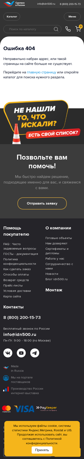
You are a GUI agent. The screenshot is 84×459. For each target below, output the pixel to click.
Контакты (13, 307)
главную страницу (41, 72)
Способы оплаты (16, 274)
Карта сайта (12, 296)
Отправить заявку (42, 203)
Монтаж (53, 290)
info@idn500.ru (46, 4)
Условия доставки (17, 291)
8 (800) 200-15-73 (70, 4)
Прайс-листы (13, 285)
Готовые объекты (58, 238)
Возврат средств (16, 280)
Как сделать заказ (17, 269)
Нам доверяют (56, 243)
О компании (58, 228)
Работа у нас (55, 258)
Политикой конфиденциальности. (44, 441)
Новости (51, 274)
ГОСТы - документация (20, 254)
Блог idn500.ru (56, 279)
